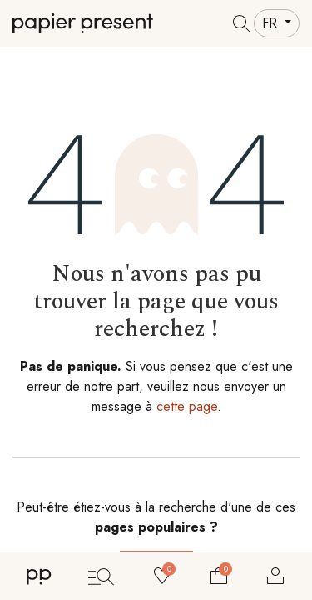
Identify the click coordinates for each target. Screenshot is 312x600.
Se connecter (275, 576)
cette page (186, 406)
